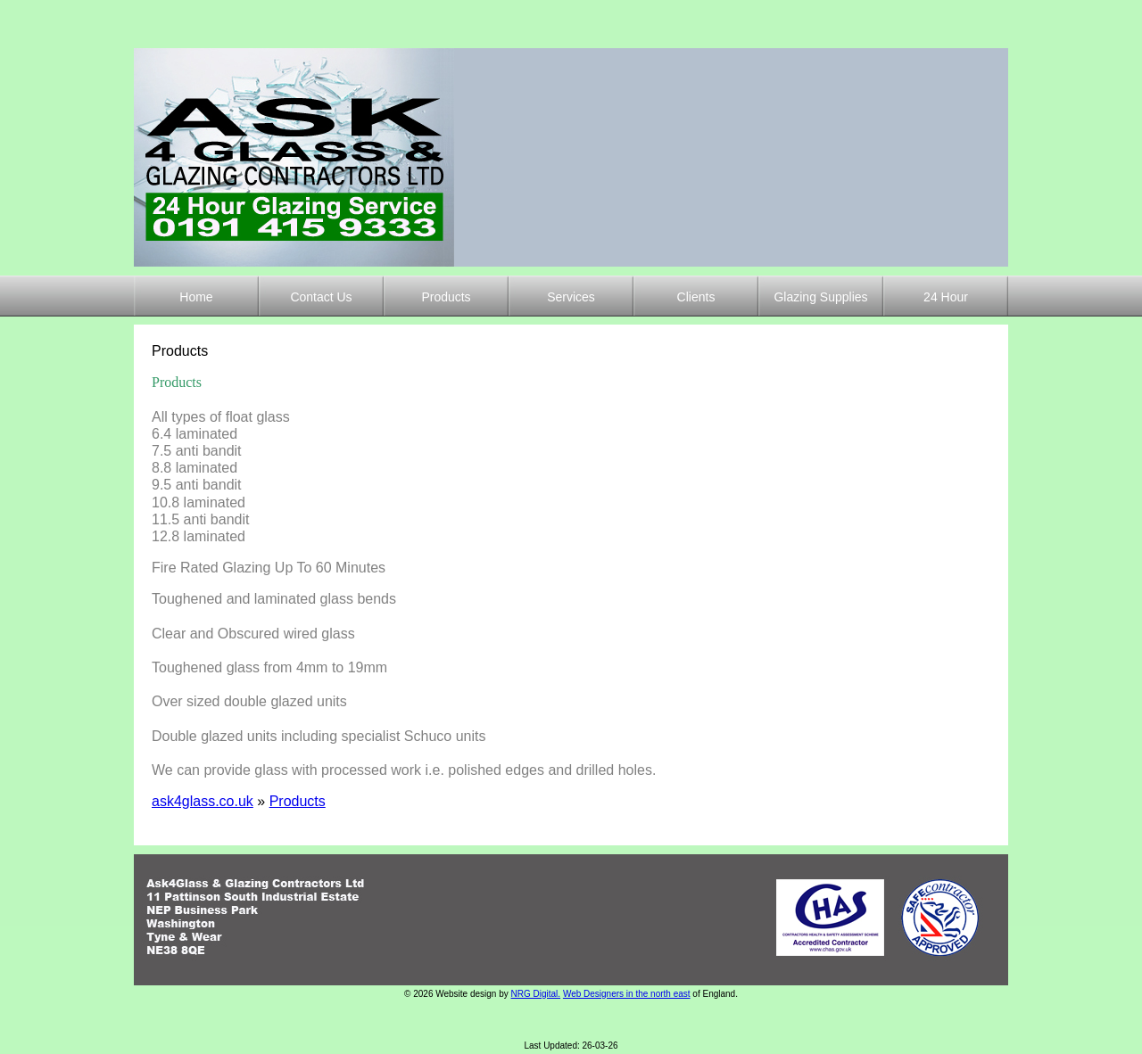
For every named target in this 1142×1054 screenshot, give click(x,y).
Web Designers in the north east (627, 994)
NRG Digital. (536, 994)
